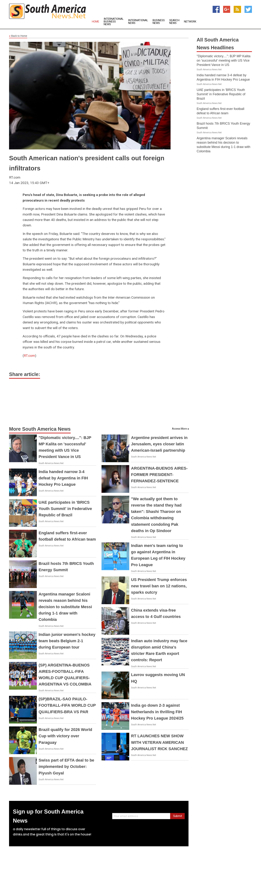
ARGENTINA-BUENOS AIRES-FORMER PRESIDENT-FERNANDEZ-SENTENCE (159, 474)
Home (95, 21)
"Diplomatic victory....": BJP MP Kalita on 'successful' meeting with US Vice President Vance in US (223, 60)
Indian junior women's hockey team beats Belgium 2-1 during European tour (67, 640)
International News (138, 21)
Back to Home (18, 36)
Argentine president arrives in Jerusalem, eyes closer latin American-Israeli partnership (159, 444)
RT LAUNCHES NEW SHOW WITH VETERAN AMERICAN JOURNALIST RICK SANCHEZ (159, 742)
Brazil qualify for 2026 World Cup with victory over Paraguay (65, 736)
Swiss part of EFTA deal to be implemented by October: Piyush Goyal (66, 766)
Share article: (24, 374)
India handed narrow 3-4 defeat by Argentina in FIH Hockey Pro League (63, 478)
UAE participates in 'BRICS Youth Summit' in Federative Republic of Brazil (65, 508)
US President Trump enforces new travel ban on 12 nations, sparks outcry (159, 586)
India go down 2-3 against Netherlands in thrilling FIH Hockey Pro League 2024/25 (157, 711)
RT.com (29, 356)
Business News (159, 21)
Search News (174, 21)
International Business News (114, 22)
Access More (179, 428)
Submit (177, 816)
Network (190, 21)
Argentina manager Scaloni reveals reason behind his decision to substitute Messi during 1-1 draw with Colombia (65, 607)
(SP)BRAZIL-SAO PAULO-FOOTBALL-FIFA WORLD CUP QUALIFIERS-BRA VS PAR (67, 705)
